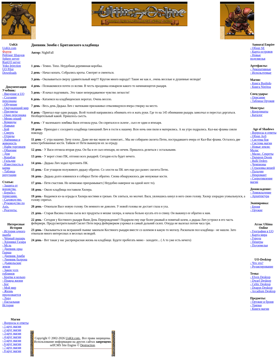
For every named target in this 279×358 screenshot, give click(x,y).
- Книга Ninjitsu (260, 86)
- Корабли (8, 157)
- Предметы (10, 111)
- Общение (9, 150)
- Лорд (6, 298)
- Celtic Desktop (260, 284)
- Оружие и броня (262, 301)
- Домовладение (260, 192)
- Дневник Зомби (13, 256)
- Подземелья (259, 245)
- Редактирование (261, 266)
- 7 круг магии (11, 347)
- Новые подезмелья (257, 56)
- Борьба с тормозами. (9, 194)
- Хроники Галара (14, 241)
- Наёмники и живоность (11, 141)
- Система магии (261, 143)
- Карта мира (258, 234)
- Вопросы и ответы (15, 323)
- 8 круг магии (11, 351)
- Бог (5, 284)
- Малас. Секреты (262, 153)
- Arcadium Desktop (262, 291)
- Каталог (256, 115)
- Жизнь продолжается (11, 292)
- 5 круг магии (11, 340)
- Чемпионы (258, 164)
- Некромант (258, 175)
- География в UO (261, 231)
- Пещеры (256, 241)
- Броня (255, 206)
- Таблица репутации (9, 173)
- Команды (9, 122)
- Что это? (256, 263)
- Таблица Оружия (262, 101)
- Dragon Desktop (261, 287)
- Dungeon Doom (261, 157)
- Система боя (259, 139)
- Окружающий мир (15, 108)
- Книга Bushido (260, 83)
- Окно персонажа (14, 115)
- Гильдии (8, 160)
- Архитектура (259, 196)
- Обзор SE (257, 48)
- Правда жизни (12, 280)
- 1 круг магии (11, 326)
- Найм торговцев (13, 146)
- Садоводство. (12, 199)
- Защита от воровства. (10, 187)
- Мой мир (9, 287)
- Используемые (260, 72)
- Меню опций (11, 118)
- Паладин (256, 171)
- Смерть (8, 132)
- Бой (5, 129)
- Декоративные (260, 69)
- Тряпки (256, 305)
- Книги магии (259, 308)
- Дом (6, 153)
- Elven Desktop (260, 277)
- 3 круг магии (11, 333)
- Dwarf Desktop (260, 280)
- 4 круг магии (11, 337)
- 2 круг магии (11, 330)
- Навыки (8, 125)
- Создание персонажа (9, 99)
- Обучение (9, 104)
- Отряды (8, 136)
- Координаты (259, 111)
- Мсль (6, 245)
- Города (255, 238)
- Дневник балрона (14, 259)
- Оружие (256, 210)
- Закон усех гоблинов (10, 271)
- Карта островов (261, 51)
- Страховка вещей (262, 168)
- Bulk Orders (258, 160)
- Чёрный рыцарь (13, 238)
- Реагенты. (9, 210)
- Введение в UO (13, 94)
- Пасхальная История (11, 303)
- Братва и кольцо (13, 277)
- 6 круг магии (11, 344)
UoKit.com (73, 338)
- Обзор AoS (258, 136)
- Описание (257, 97)
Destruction (87, 345)
